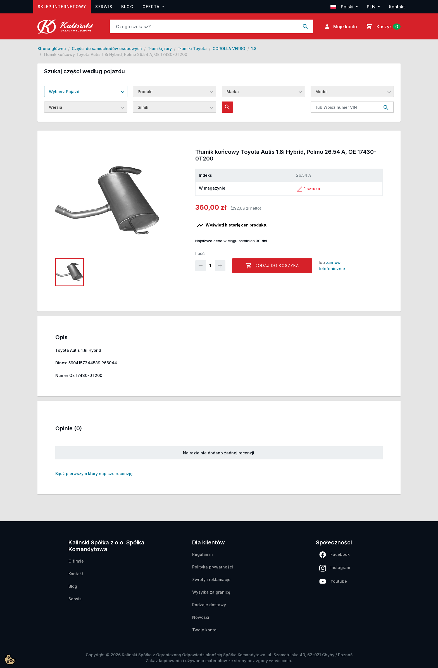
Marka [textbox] (233, 91)
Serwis (103, 6)
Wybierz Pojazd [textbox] (64, 91)
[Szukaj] (204, 26)
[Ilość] (210, 266)
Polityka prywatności (212, 567)
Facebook (334, 554)
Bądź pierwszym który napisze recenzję (93, 473)
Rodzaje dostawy (209, 604)
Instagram (334, 568)
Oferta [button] (151, 6)
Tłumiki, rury (160, 48)
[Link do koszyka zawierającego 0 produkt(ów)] (382, 26)
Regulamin (202, 554)
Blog (127, 6)
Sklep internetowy (64, 6)
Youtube (333, 581)
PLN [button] (372, 7)
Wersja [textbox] (55, 107)
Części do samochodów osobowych (107, 48)
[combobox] (85, 91)
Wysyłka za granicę (211, 592)
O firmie (76, 561)
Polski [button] (342, 7)
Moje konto (340, 26)
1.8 (253, 48)
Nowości (200, 617)
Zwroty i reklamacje (211, 579)
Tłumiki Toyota (192, 48)
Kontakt (397, 7)
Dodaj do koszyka (272, 265)
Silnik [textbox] (143, 107)
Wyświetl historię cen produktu (232, 225)
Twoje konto (204, 629)
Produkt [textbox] (145, 91)
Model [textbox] (321, 91)
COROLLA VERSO (229, 48)
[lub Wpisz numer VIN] (345, 107)
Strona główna (51, 48)
